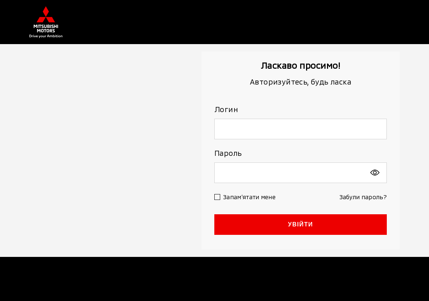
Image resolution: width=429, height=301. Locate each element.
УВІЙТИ (300, 224)
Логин (226, 109)
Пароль (227, 152)
